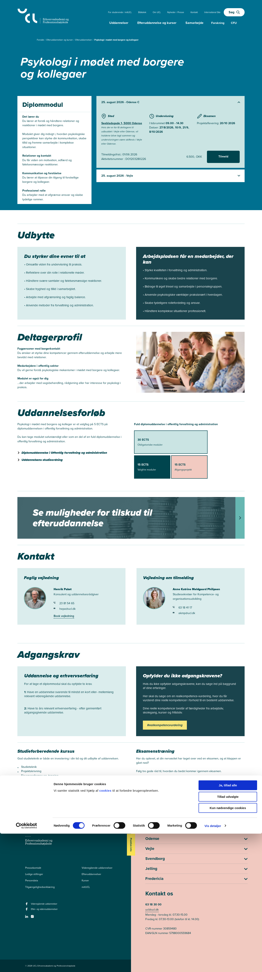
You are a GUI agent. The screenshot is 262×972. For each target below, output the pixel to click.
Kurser (85, 880)
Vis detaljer (212, 964)
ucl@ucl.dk (152, 909)
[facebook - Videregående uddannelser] (27, 905)
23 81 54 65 (64, 603)
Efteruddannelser (84, 39)
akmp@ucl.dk (184, 613)
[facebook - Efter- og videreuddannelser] (27, 910)
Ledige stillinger (34, 874)
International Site (212, 12)
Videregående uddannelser (97, 868)
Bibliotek (142, 12)
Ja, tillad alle (228, 923)
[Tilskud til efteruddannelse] (131, 518)
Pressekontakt (33, 868)
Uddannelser (118, 22)
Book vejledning (64, 616)
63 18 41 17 (182, 607)
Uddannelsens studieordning (42, 460)
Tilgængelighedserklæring (40, 887)
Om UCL (157, 12)
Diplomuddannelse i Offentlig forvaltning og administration (64, 453)
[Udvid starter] (170, 102)
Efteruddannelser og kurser (59, 39)
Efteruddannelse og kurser (156, 22)
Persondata (31, 880)
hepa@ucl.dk (65, 609)
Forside (41, 39)
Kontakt (194, 12)
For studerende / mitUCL (120, 12)
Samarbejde (194, 22)
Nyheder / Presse (175, 12)
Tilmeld (223, 156)
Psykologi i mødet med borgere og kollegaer (116, 39)
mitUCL (86, 887)
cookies (105, 928)
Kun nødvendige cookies (228, 946)
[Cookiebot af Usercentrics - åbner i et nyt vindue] (26, 964)
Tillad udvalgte (228, 935)
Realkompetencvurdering (165, 725)
